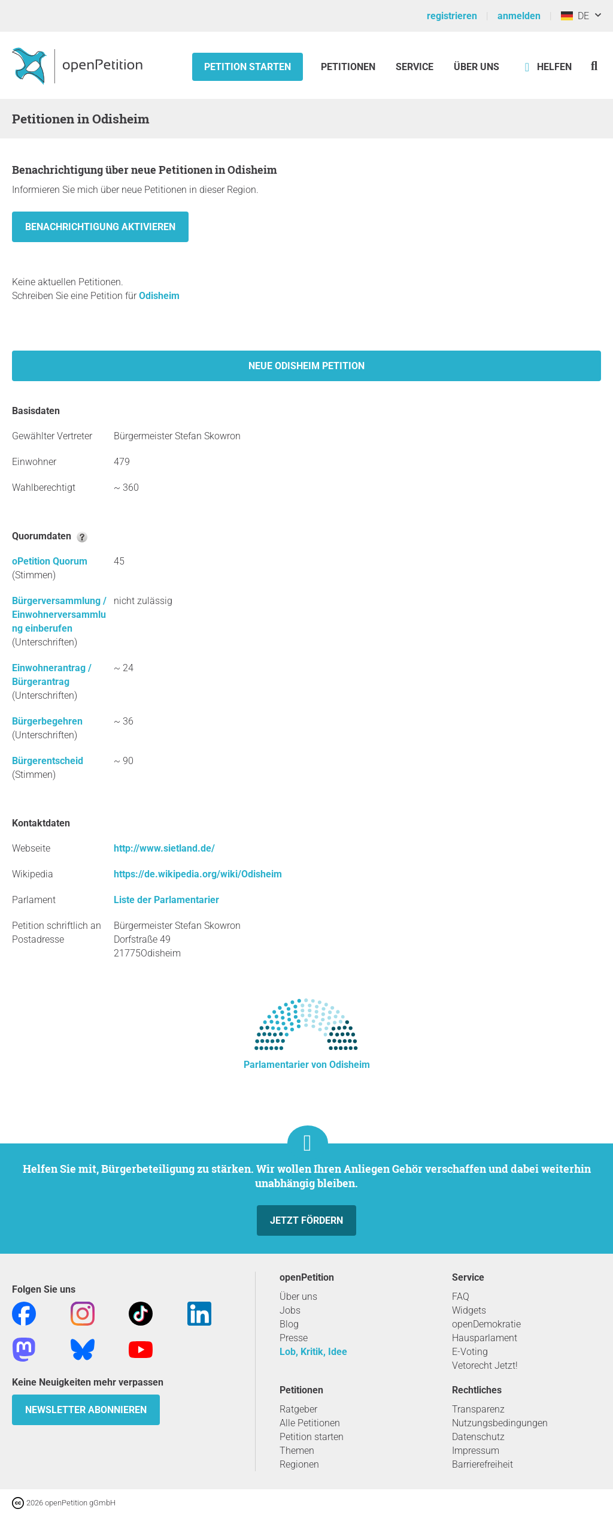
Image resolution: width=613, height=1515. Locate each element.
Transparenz (478, 1409)
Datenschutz (478, 1436)
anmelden (519, 16)
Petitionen (349, 67)
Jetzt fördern (306, 1220)
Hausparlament (484, 1338)
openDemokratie (486, 1324)
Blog (289, 1324)
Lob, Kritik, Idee (313, 1351)
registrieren (452, 16)
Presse (294, 1338)
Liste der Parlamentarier (166, 900)
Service (414, 67)
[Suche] (594, 66)
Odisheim (159, 295)
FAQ (460, 1296)
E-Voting (470, 1351)
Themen (297, 1450)
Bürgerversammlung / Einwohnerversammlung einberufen (59, 614)
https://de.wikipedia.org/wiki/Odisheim (198, 874)
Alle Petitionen (310, 1423)
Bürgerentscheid (47, 760)
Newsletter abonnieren (86, 1410)
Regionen (299, 1464)
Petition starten (247, 67)
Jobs (290, 1310)
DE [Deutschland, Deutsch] (575, 16)
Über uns (298, 1296)
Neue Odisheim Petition (306, 366)
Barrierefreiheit (482, 1464)
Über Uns (476, 67)
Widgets (469, 1310)
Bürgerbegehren (47, 721)
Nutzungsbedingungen (500, 1423)
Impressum (475, 1450)
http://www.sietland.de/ (164, 848)
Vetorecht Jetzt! (485, 1365)
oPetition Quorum (49, 561)
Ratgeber (298, 1409)
